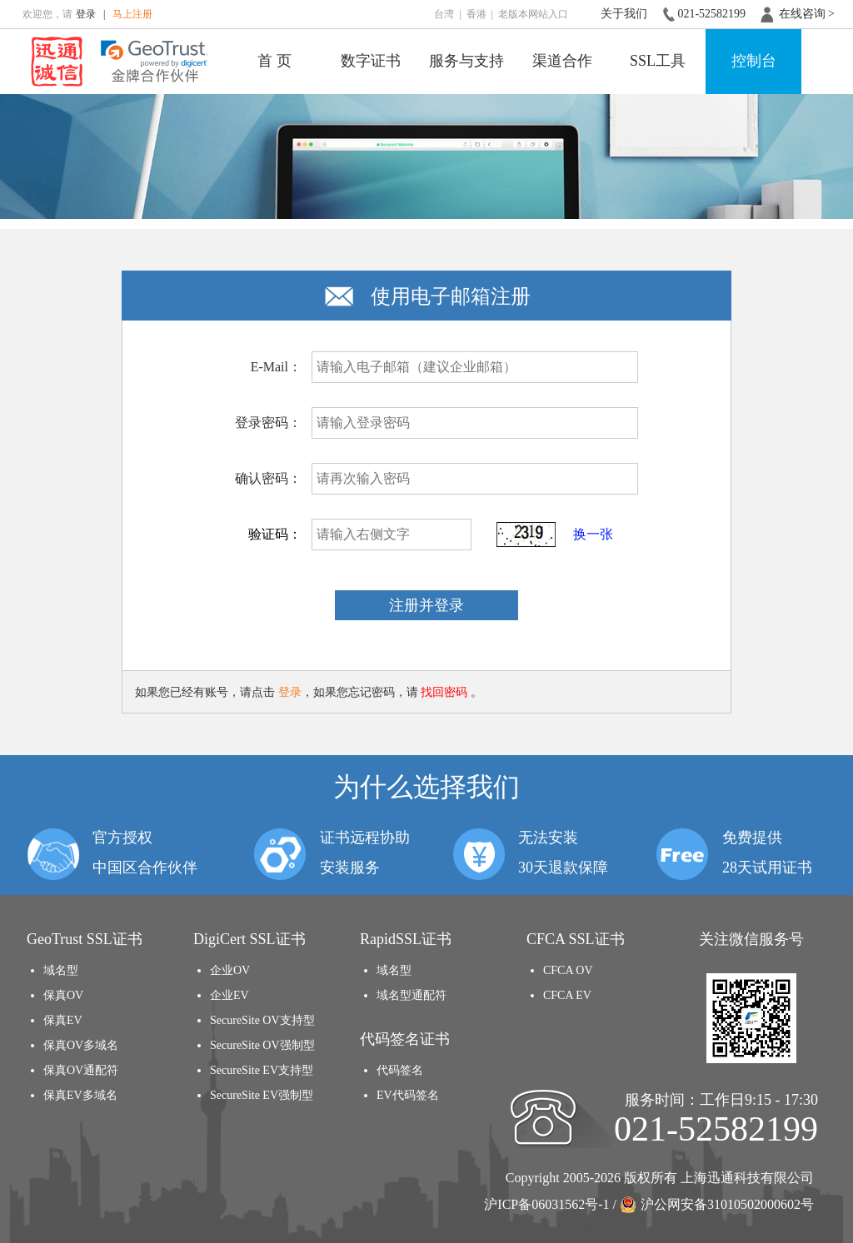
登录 (86, 14)
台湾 (444, 14)
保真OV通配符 (80, 1070)
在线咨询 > (807, 13)
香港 (476, 14)
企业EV (229, 995)
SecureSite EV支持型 (261, 1070)
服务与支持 (466, 60)
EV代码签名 (408, 1095)
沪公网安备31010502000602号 (717, 1204)
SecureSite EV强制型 (261, 1095)
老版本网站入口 (533, 14)
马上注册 (132, 14)
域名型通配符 (411, 995)
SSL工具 (658, 60)
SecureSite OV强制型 (262, 1045)
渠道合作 (562, 60)
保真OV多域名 (80, 1045)
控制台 (753, 60)
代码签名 (400, 1070)
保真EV (62, 1020)
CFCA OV (568, 970)
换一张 (593, 534)
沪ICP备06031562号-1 (546, 1204)
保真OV (63, 995)
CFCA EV (567, 995)
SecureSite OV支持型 (262, 1020)
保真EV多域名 (80, 1095)
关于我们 (624, 13)
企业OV (230, 970)
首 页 (274, 60)
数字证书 (371, 60)
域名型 (60, 970)
